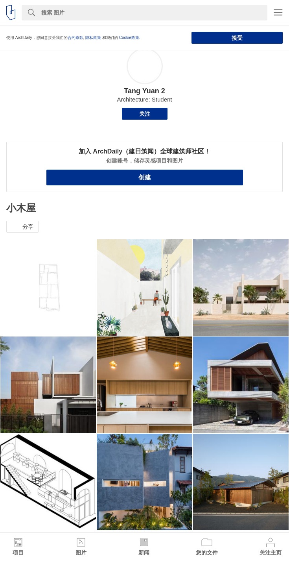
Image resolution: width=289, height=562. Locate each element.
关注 (144, 114)
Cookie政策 (129, 37)
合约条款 (75, 37)
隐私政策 (93, 37)
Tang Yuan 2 (144, 91)
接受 (237, 38)
